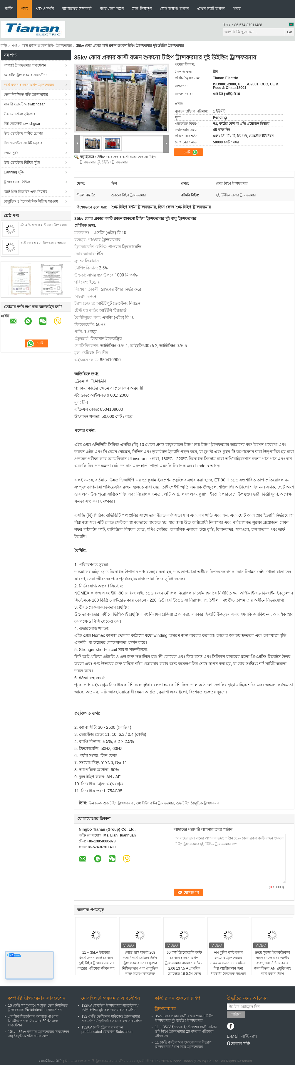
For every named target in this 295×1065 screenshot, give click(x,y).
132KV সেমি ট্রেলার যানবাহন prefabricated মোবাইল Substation (106, 1029)
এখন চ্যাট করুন (211, 8)
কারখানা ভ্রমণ (112, 8)
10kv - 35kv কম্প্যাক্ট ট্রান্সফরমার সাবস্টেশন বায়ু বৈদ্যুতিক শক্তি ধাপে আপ (38, 1034)
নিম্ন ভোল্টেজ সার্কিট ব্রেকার (23, 143)
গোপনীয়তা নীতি (50, 1061)
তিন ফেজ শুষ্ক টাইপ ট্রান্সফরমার (110, 803)
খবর (237, 8)
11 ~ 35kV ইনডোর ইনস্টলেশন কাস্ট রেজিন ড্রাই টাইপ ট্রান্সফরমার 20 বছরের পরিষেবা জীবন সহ (96, 960)
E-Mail (233, 1036)
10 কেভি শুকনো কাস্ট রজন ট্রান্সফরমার (44, 224)
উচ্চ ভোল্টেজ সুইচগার (19, 114)
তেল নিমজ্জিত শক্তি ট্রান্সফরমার (26, 94)
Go (289, 32)
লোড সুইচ (11, 153)
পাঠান (236, 1014)
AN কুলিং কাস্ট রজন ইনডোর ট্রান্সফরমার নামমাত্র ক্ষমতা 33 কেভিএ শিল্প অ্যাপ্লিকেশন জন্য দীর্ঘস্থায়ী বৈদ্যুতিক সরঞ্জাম (228, 963)
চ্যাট (190, 152)
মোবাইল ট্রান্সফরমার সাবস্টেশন (26, 75)
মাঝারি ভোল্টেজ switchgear (24, 104)
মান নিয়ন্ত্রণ (142, 8)
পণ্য (24, 8)
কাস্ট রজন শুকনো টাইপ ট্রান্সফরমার (47, 46)
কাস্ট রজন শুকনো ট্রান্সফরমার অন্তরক (43, 242)
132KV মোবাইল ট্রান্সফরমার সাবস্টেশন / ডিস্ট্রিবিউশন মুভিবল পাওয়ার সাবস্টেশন (110, 1007)
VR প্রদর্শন (45, 8)
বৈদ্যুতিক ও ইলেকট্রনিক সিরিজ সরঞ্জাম (31, 201)
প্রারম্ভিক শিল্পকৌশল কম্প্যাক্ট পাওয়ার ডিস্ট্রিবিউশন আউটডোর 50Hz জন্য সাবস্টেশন (33, 1020)
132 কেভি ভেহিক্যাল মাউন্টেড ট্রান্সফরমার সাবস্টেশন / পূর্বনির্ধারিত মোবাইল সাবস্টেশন (111, 1018)
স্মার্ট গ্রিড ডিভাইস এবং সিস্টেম (25, 192)
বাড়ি (9, 8)
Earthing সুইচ (14, 172)
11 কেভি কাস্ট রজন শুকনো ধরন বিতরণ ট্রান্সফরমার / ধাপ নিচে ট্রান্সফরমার (183, 1044)
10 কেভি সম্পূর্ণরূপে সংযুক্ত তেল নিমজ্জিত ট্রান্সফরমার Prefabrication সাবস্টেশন (38, 1007)
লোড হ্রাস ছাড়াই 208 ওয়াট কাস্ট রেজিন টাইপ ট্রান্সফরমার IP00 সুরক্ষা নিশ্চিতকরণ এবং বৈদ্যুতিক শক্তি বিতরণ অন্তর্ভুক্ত (140, 963)
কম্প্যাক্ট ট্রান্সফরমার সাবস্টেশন (25, 65)
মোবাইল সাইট (238, 1043)
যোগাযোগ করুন (174, 8)
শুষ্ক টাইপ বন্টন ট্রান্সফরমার (155, 803)
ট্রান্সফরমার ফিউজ (17, 182)
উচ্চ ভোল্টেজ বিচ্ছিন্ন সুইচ (22, 162)
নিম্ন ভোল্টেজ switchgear (22, 124)
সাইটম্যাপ (249, 1036)
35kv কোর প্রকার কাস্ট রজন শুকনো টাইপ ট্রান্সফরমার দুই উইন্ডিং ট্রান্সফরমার (184, 1018)
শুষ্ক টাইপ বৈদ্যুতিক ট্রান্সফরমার (197, 803)
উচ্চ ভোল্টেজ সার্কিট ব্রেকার (23, 133)
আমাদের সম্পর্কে (77, 8)
